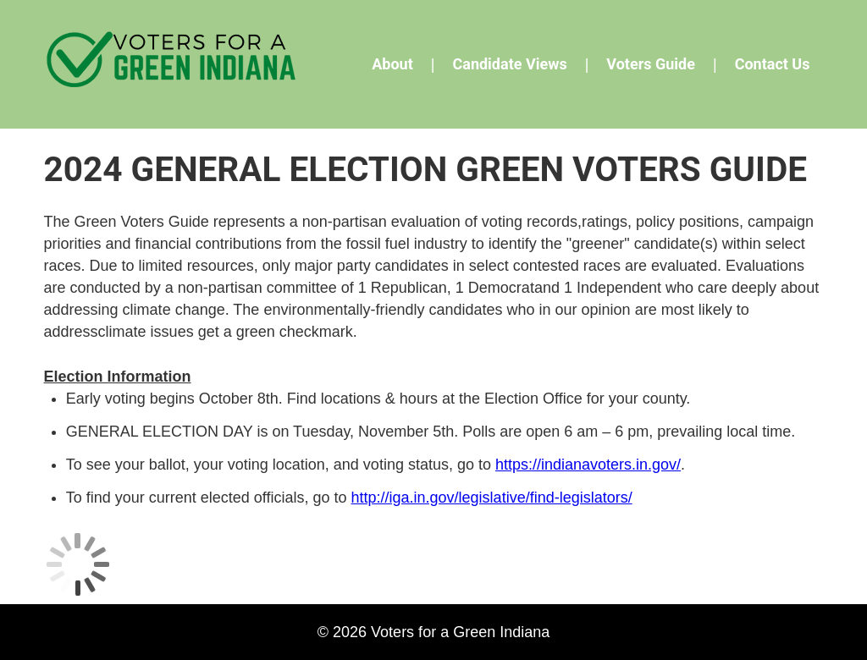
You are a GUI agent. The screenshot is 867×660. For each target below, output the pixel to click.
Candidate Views (509, 64)
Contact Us (772, 64)
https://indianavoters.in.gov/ (588, 464)
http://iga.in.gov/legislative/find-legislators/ (491, 497)
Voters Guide (650, 64)
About (392, 64)
